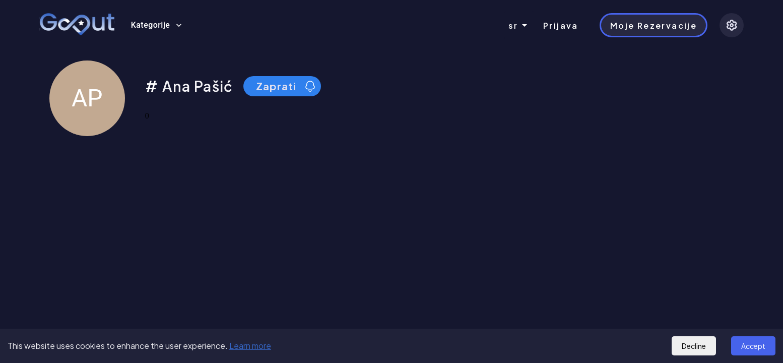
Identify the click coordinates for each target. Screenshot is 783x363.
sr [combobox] (513, 25)
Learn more (250, 345)
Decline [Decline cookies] (694, 345)
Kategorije (156, 25)
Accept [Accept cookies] (753, 345)
